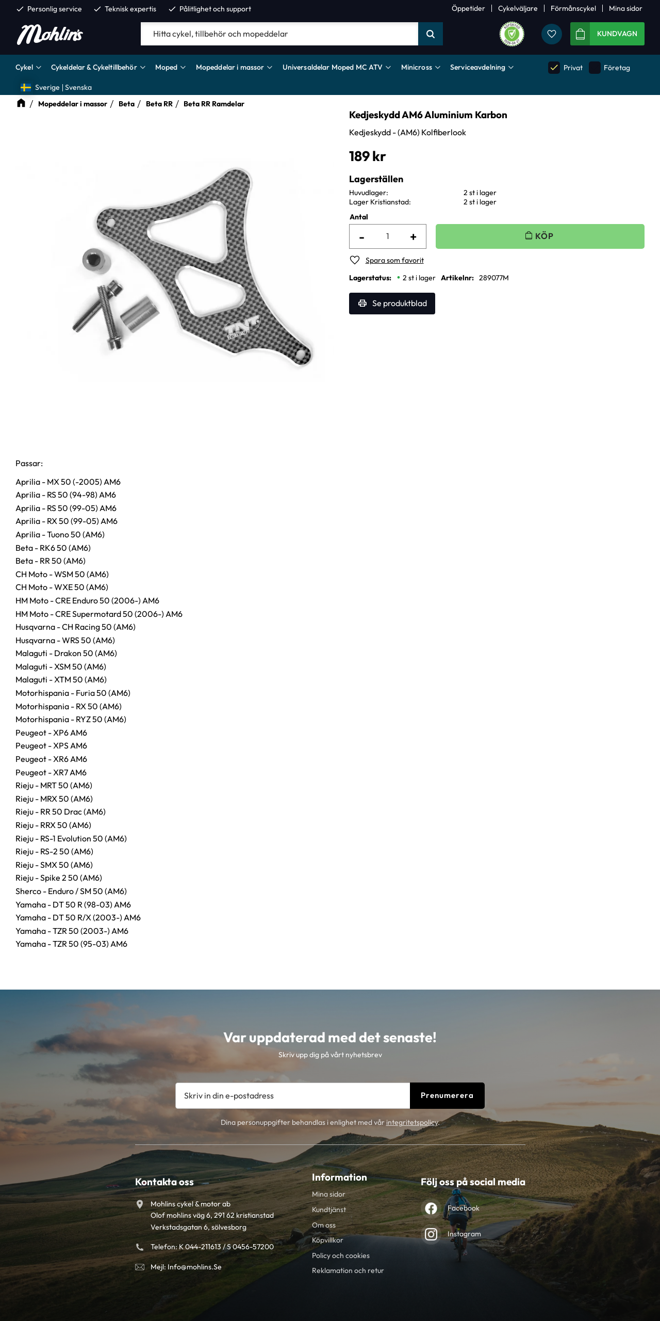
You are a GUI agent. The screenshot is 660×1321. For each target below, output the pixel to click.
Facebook (464, 1208)
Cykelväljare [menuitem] (518, 8)
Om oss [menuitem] (324, 1225)
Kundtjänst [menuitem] (329, 1209)
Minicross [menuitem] (416, 67)
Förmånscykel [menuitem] (573, 8)
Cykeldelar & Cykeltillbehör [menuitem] (94, 67)
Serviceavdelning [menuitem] (477, 67)
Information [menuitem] (339, 1177)
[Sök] (430, 34)
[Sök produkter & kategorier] (279, 34)
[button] (551, 34)
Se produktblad (399, 303)
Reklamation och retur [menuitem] (348, 1270)
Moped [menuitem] (166, 67)
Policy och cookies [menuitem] (341, 1255)
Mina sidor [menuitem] (625, 8)
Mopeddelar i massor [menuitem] (230, 67)
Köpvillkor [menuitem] (327, 1240)
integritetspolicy (412, 1122)
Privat (565, 67)
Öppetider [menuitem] (468, 8)
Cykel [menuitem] (24, 67)
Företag (609, 67)
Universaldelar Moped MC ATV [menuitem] (333, 67)
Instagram (464, 1233)
